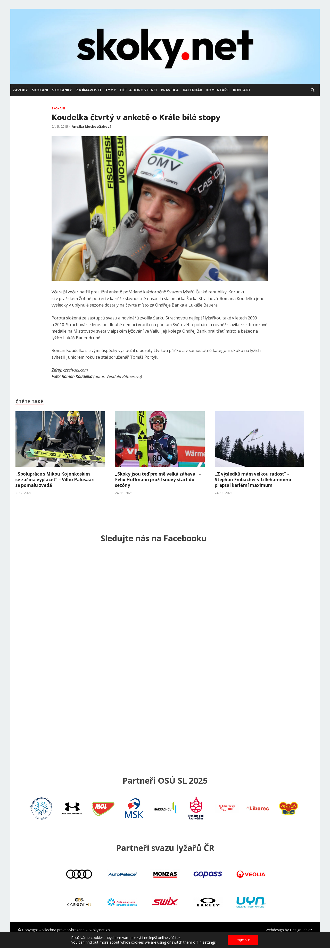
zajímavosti (88, 90)
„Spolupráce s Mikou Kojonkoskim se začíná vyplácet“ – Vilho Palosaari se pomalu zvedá (55, 479)
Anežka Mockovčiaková (91, 126)
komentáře (217, 90)
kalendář (192, 90)
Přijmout (242, 939)
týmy (110, 90)
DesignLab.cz (301, 929)
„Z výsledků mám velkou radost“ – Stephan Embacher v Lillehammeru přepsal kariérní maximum (253, 479)
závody (20, 90)
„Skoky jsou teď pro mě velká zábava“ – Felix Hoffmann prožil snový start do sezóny (158, 479)
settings (209, 942)
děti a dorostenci (138, 90)
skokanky (62, 90)
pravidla (170, 90)
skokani (40, 90)
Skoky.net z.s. (100, 929)
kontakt (242, 90)
